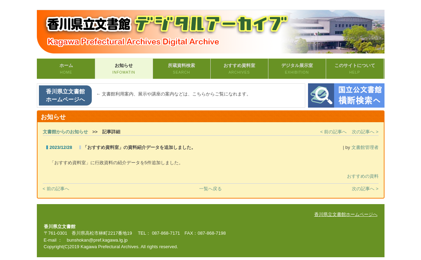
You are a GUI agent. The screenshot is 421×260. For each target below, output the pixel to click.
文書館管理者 (365, 147)
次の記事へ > (365, 131)
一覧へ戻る (210, 188)
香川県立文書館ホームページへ (65, 95)
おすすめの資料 (363, 176)
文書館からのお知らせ (65, 131)
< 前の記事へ (333, 131)
